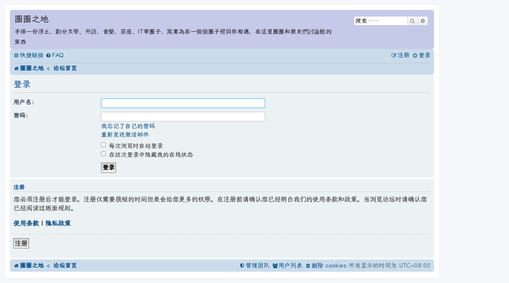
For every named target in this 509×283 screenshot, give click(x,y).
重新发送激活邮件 (125, 134)
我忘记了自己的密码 (128, 126)
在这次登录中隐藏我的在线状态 (147, 154)
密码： (22, 115)
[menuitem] (55, 55)
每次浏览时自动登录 (132, 146)
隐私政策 (58, 223)
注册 (21, 243)
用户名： (25, 102)
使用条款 (26, 223)
